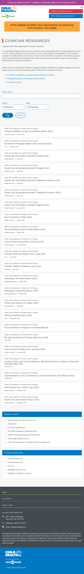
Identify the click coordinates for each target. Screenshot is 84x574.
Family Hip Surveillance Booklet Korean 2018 (42, 156)
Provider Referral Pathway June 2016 (42, 266)
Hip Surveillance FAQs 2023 (42, 217)
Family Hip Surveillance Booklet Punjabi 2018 (42, 168)
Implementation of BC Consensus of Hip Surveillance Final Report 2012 (42, 375)
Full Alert (52, 28)
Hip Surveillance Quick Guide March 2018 (42, 230)
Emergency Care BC (14, 82)
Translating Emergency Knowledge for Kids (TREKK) (26, 78)
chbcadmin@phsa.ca (18, 527)
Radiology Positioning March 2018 (42, 291)
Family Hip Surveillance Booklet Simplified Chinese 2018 (42, 181)
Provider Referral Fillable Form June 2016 (42, 254)
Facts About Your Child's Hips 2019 (42, 388)
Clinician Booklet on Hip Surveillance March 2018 (42, 132)
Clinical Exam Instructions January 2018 (42, 242)
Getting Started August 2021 (42, 315)
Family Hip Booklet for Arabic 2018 (42, 303)
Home (4, 492)
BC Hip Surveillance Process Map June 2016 (42, 337)
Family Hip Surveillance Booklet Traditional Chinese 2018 (42, 193)
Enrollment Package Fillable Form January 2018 (42, 144)
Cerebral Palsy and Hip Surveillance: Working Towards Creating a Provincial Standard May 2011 (42, 363)
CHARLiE (21, 25)
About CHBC (7, 505)
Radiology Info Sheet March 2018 (42, 279)
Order (28, 103)
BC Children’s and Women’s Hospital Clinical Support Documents (30, 75)
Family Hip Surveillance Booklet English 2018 (42, 205)
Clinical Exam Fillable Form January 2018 (42, 349)
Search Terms (7, 92)
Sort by (4, 103)
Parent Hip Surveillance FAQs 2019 (42, 400)
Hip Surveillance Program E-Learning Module (42, 326)
